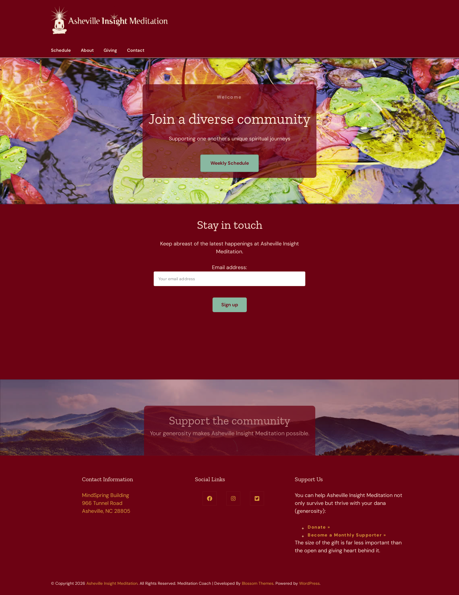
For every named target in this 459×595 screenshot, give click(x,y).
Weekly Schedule (229, 163)
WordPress (309, 583)
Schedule (61, 50)
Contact (135, 50)
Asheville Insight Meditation (112, 583)
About (87, 50)
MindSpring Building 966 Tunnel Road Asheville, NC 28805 (106, 503)
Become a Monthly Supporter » (347, 535)
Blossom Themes (257, 583)
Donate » (319, 527)
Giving (110, 50)
